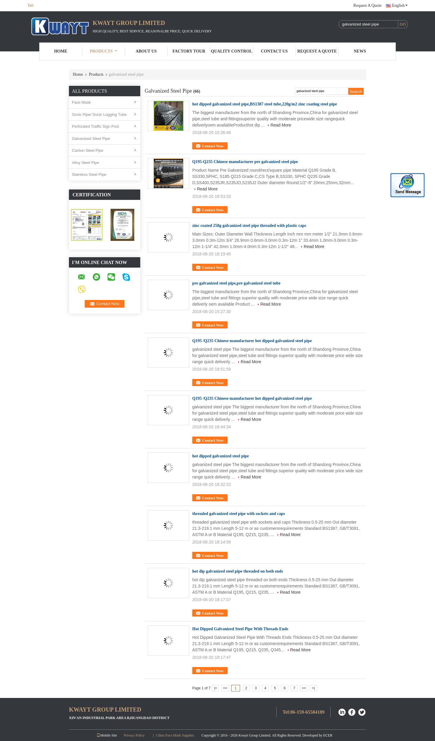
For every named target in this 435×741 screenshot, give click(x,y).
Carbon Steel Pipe (87, 150)
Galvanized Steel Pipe (91, 138)
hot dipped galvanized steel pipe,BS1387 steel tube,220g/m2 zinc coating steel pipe (264, 104)
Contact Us (274, 51)
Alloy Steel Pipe (85, 162)
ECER (327, 735)
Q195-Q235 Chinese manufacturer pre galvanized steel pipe (245, 161)
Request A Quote (367, 5)
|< (215, 688)
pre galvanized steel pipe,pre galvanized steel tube (236, 283)
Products (103, 51)
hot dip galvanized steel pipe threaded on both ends (237, 571)
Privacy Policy (134, 735)
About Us (146, 51)
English (400, 5)
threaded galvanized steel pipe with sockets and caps (238, 513)
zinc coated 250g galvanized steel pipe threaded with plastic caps (249, 225)
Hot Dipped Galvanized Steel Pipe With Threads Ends (240, 629)
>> (304, 688)
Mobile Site (107, 735)
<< (225, 688)
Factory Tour (188, 51)
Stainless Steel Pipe (89, 174)
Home (60, 51)
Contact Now (213, 146)
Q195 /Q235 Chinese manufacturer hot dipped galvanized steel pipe (252, 341)
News (360, 51)
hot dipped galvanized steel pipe (220, 456)
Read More (280, 125)
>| (313, 688)
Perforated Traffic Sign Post (95, 126)
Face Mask (81, 102)
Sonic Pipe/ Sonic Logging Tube (99, 114)
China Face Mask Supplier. (176, 735)
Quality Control (231, 51)
